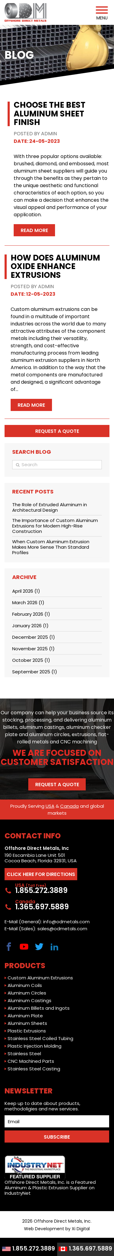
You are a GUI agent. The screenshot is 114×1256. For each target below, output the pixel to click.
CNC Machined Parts (31, 1061)
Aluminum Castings (29, 1000)
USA (50, 806)
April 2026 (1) (26, 591)
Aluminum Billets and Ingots (39, 1008)
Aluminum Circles (27, 993)
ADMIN (49, 133)
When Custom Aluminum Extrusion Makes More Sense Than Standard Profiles (50, 547)
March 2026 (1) (28, 602)
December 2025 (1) (33, 637)
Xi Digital (81, 1229)
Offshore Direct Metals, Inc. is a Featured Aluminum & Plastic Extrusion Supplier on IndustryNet (50, 1175)
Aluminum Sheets (27, 1023)
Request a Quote (57, 784)
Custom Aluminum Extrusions (40, 978)
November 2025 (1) (33, 648)
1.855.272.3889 (28, 1248)
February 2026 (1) (31, 614)
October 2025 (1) (31, 660)
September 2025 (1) (34, 671)
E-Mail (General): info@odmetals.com (47, 921)
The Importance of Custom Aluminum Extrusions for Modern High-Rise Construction (55, 525)
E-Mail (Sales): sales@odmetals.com (46, 928)
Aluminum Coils (25, 985)
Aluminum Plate (25, 1016)
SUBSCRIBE (57, 1136)
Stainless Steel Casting (34, 1069)
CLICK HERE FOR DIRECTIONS (41, 874)
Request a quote (57, 431)
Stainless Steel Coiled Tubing (40, 1038)
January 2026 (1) (30, 625)
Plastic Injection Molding (34, 1046)
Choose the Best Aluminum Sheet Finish (49, 113)
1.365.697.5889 (85, 1248)
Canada (69, 806)
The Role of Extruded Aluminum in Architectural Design (49, 507)
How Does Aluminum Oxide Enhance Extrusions (55, 266)
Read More (34, 230)
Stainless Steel (24, 1053)
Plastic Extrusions (27, 1031)
